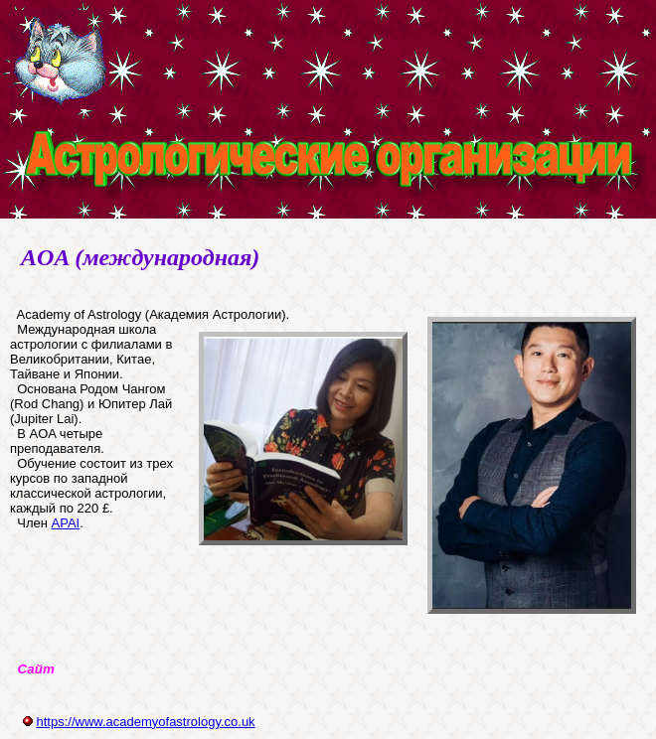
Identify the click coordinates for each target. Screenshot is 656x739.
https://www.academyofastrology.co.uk (145, 721)
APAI (66, 523)
